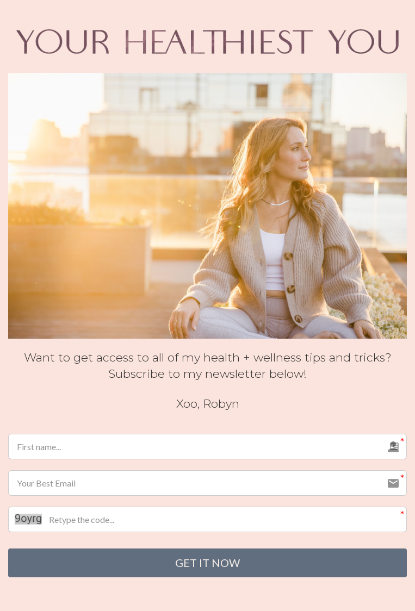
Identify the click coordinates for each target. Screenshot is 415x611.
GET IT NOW (207, 563)
